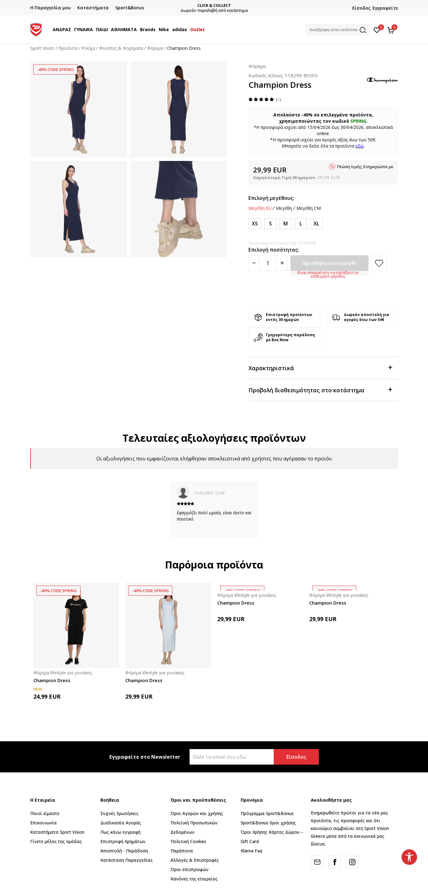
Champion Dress (51, 680)
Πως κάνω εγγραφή (120, 832)
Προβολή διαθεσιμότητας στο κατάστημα (320, 389)
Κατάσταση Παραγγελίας (126, 860)
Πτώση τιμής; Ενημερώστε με (365, 166)
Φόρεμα (155, 48)
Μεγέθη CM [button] (308, 208)
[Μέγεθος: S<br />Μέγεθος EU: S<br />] (270, 223)
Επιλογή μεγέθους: (271, 198)
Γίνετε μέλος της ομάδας (56, 841)
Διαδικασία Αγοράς (120, 823)
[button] (337, 29)
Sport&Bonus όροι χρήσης (268, 823)
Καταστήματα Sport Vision (57, 832)
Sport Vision (42, 48)
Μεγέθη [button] (284, 208)
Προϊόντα (68, 48)
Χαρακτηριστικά (320, 367)
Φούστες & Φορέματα (121, 48)
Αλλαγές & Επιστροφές (195, 860)
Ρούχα (88, 48)
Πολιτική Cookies (188, 841)
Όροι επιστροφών (190, 869)
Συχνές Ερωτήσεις (119, 813)
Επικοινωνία (43, 823)
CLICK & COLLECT (214, 5)
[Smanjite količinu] (253, 263)
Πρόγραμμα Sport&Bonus (267, 813)
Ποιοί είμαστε (45, 813)
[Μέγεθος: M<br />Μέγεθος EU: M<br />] (286, 223)
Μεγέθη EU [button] (260, 208)
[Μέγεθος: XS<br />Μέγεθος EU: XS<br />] (254, 223)
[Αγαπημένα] (377, 29)
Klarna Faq (251, 851)
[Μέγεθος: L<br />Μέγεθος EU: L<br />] (301, 223)
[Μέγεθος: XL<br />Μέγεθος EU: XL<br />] (316, 223)
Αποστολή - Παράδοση (124, 851)
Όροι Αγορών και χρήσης (197, 813)
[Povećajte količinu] (282, 263)
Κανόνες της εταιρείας (194, 879)
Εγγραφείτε (385, 8)
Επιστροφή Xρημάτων (123, 841)
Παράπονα (182, 851)
